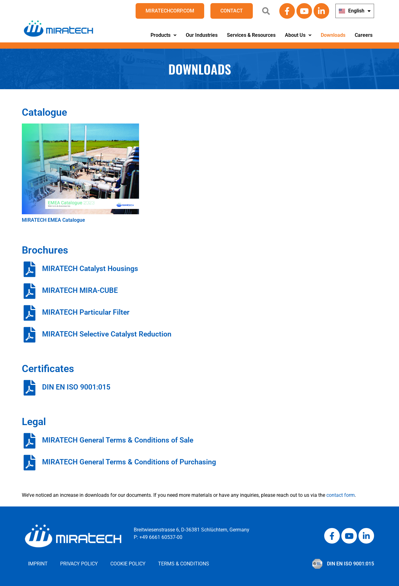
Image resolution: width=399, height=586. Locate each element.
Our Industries (202, 35)
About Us (298, 35)
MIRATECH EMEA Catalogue (53, 220)
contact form (340, 495)
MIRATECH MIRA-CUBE (80, 290)
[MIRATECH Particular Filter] (29, 313)
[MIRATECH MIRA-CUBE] (29, 291)
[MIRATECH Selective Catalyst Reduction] (29, 334)
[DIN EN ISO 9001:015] (29, 387)
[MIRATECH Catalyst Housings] (29, 269)
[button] (163, 35)
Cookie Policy (128, 564)
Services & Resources (251, 35)
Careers (364, 35)
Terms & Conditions (183, 564)
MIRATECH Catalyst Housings (90, 268)
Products (163, 35)
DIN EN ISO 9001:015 (76, 387)
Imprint (38, 564)
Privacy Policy (79, 564)
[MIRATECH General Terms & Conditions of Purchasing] (29, 462)
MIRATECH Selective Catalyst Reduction (106, 334)
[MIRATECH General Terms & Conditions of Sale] (29, 440)
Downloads (333, 35)
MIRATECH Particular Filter (85, 312)
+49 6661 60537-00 (160, 537)
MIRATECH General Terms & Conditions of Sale (117, 440)
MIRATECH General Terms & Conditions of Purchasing (129, 462)
